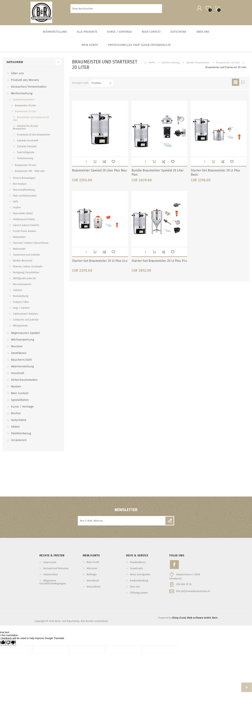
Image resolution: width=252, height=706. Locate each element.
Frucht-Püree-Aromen (24, 234)
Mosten (16, 389)
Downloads (136, 571)
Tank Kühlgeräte (25, 155)
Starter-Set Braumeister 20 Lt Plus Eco (99, 263)
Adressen (92, 571)
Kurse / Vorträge (22, 409)
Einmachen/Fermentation (29, 89)
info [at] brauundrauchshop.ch (193, 593)
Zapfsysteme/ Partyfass (25, 316)
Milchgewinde (20, 328)
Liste (242, 85)
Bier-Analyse (20, 186)
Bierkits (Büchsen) (22, 263)
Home (151, 65)
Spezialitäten (20, 402)
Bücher (16, 416)
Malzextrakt (19, 251)
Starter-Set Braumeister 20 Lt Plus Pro (159, 263)
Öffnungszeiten (139, 595)
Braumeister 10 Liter (25, 108)
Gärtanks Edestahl (26, 149)
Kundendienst (137, 564)
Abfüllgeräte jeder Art (24, 281)
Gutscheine (18, 422)
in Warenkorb (94, 164)
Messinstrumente (22, 287)
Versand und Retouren (56, 571)
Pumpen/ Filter (21, 304)
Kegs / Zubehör (21, 310)
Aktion (15, 429)
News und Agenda (140, 577)
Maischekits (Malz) (23, 216)
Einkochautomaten (24, 382)
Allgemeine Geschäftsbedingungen (52, 585)
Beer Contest (20, 396)
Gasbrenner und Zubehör (26, 257)
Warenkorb (213, 9)
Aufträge (92, 577)
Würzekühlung (20, 298)
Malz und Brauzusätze (25, 198)
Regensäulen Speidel (25, 335)
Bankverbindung (139, 583)
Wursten (17, 349)
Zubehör (17, 293)
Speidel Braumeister (198, 65)
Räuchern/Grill (21, 362)
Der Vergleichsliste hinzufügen (104, 164)
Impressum (49, 564)
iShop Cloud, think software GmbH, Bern (195, 620)
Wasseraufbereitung (24, 192)
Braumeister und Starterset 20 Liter (31, 121)
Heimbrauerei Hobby (24, 222)
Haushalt (17, 376)
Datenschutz (50, 577)
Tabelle (235, 85)
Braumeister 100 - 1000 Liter (30, 173)
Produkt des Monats (25, 82)
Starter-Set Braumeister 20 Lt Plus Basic (215, 175)
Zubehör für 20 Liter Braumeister (25, 130)
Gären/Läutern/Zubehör (26, 228)
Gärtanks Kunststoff (27, 143)
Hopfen (17, 210)
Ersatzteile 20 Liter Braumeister (33, 137)
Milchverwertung (22, 342)
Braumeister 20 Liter (228, 65)
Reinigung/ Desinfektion (26, 275)
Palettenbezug (21, 436)
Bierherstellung (171, 65)
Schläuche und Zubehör (26, 322)
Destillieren (19, 356)
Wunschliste (113, 164)
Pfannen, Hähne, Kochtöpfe (28, 269)
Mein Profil (93, 564)
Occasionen (19, 443)
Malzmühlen (19, 239)
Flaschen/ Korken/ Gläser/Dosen (30, 245)
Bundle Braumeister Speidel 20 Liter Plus (158, 175)
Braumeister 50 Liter (25, 168)
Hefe (15, 204)
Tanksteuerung (25, 161)
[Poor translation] (11, 645)
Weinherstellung (22, 369)
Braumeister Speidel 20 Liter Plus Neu (99, 173)
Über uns (17, 76)
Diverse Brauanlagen (24, 180)
